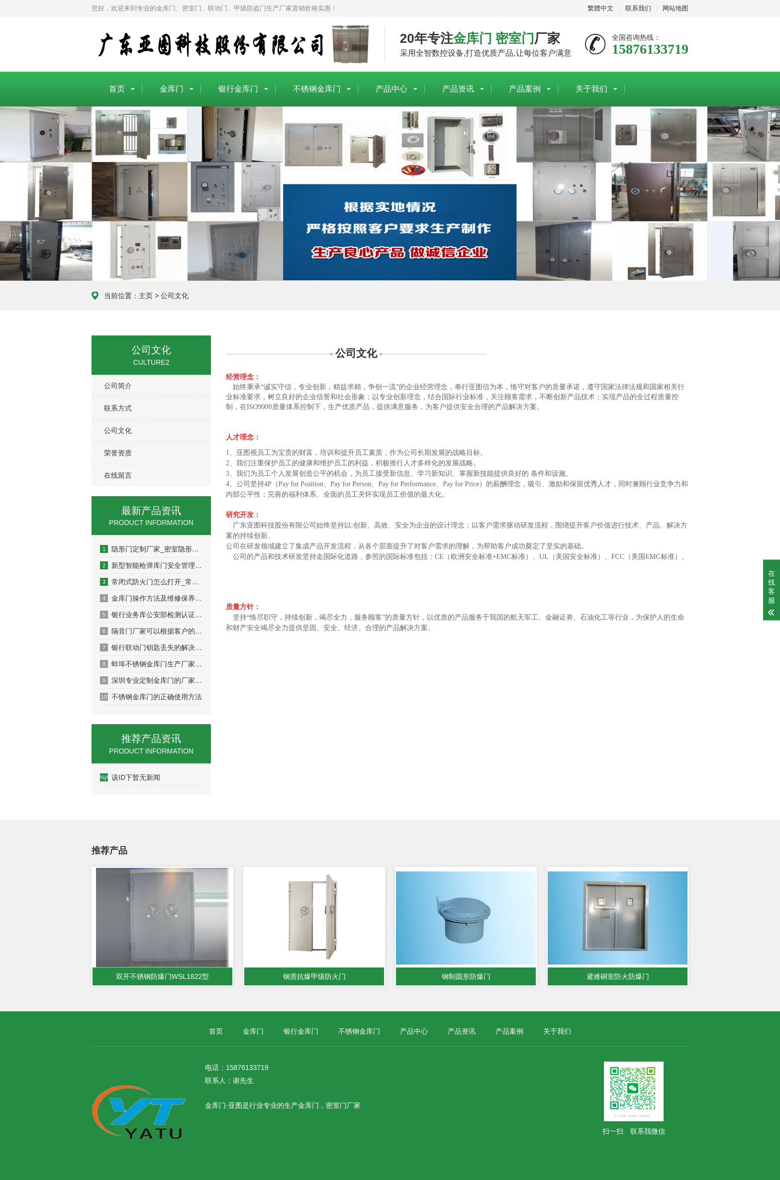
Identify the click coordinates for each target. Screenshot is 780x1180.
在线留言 (118, 475)
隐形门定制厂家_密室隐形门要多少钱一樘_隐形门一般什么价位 (151, 549)
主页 (146, 296)
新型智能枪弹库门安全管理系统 (151, 565)
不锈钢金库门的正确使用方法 (151, 697)
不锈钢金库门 (317, 89)
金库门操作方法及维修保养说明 (151, 598)
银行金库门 (238, 89)
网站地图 (675, 8)
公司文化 (175, 296)
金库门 (172, 89)
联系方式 (118, 408)
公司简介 (118, 386)
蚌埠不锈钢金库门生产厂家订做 (151, 664)
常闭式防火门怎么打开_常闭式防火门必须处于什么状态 (151, 582)
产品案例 (525, 89)
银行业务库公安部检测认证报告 (151, 615)
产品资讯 (458, 89)
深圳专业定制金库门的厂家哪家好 (151, 680)
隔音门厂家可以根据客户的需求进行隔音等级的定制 (151, 631)
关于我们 (591, 89)
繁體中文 (600, 8)
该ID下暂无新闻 (130, 777)
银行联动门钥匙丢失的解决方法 (151, 647)
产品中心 (391, 89)
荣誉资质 (118, 453)
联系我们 (638, 8)
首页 (117, 89)
